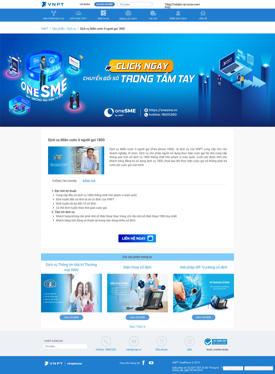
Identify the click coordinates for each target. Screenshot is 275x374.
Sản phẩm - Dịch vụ (64, 28)
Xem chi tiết (71, 317)
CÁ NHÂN (85, 4)
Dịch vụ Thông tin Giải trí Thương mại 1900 (71, 267)
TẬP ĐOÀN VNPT (191, 4)
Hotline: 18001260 (106, 349)
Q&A (189, 349)
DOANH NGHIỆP (104, 4)
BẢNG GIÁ (89, 181)
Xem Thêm (138, 326)
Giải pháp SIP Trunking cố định (203, 267)
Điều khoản (162, 349)
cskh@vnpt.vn (133, 349)
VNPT (44, 28)
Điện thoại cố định (137, 267)
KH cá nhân (233, 368)
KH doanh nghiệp (258, 368)
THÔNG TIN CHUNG (64, 181)
